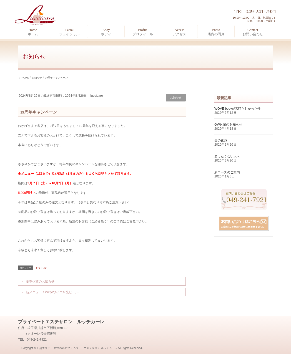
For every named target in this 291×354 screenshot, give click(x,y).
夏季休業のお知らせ (40, 281)
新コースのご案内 (227, 172)
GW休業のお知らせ (228, 124)
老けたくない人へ (227, 156)
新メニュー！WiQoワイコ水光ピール (52, 292)
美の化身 (220, 140)
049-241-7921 (261, 11)
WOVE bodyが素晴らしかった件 (237, 108)
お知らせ (175, 97)
